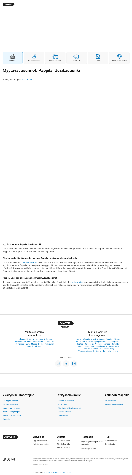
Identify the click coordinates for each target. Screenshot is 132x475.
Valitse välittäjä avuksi (12, 415)
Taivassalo (38, 346)
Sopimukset (62, 404)
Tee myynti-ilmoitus (10, 401)
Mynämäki (20, 342)
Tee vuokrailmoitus (10, 404)
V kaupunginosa (85, 351)
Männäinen (87, 339)
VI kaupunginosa (112, 342)
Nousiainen (49, 344)
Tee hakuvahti (110, 401)
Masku (34, 344)
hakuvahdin (77, 282)
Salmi (79, 339)
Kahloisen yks (82, 342)
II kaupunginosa (112, 346)
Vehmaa (39, 339)
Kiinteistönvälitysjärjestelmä (69, 408)
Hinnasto (6, 419)
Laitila (31, 339)
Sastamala (19, 344)
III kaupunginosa (98, 346)
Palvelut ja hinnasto (66, 401)
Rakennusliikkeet (64, 412)
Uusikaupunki (27, 79)
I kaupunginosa (83, 346)
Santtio (80, 344)
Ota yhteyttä (63, 415)
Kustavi (30, 346)
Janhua (95, 349)
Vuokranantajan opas (11, 412)
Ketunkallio (89, 344)
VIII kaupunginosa (102, 344)
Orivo (95, 339)
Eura (28, 344)
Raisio (35, 342)
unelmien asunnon (29, 262)
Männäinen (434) (107, 349)
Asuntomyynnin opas (11, 408)
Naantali (50, 342)
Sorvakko (115, 344)
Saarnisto (86, 349)
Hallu (109, 351)
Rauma (42, 342)
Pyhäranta (48, 339)
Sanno (101, 339)
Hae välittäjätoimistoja (113, 404)
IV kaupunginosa (97, 342)
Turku (28, 342)
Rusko (40, 344)
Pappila (109, 339)
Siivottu (117, 339)
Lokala (115, 351)
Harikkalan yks (99, 351)
